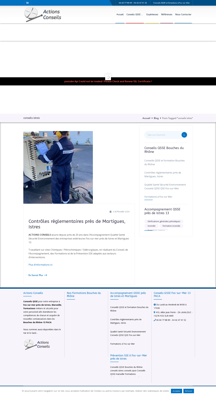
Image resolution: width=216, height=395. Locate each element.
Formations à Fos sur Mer (158, 196)
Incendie (151, 225)
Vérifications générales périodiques (164, 221)
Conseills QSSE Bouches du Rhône (126, 367)
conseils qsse (130, 370)
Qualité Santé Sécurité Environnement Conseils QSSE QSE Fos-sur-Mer (165, 186)
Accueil (146, 118)
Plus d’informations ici (40, 264)
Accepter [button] (176, 391)
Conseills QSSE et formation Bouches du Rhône (164, 162)
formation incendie (171, 225)
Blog (156, 118)
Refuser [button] (188, 391)
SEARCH (184, 135)
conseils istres (116, 370)
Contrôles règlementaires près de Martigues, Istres (162, 174)
